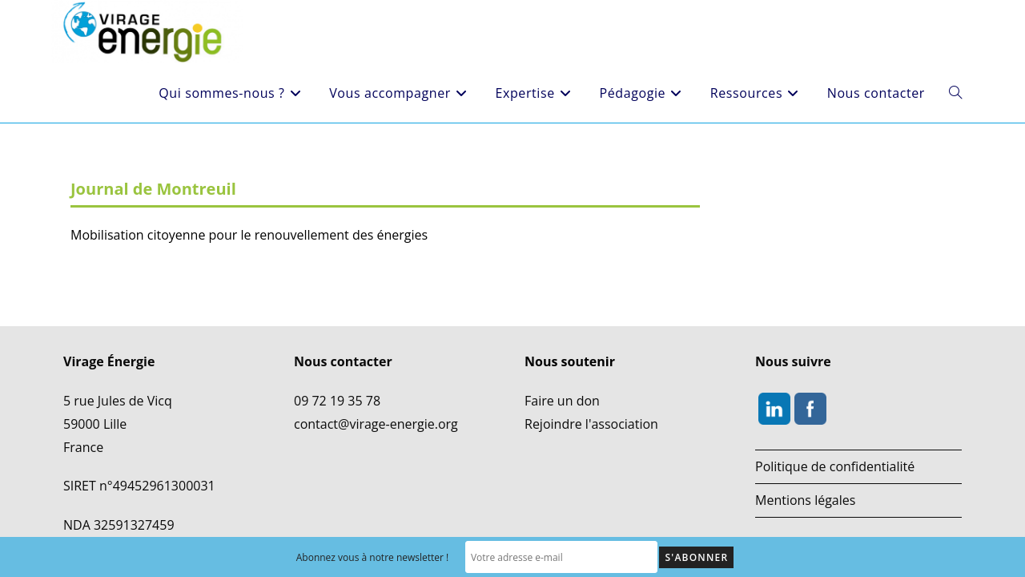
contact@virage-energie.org (376, 384)
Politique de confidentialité (834, 427)
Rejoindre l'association (591, 384)
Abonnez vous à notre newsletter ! (372, 557)
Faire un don (562, 361)
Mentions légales (805, 461)
